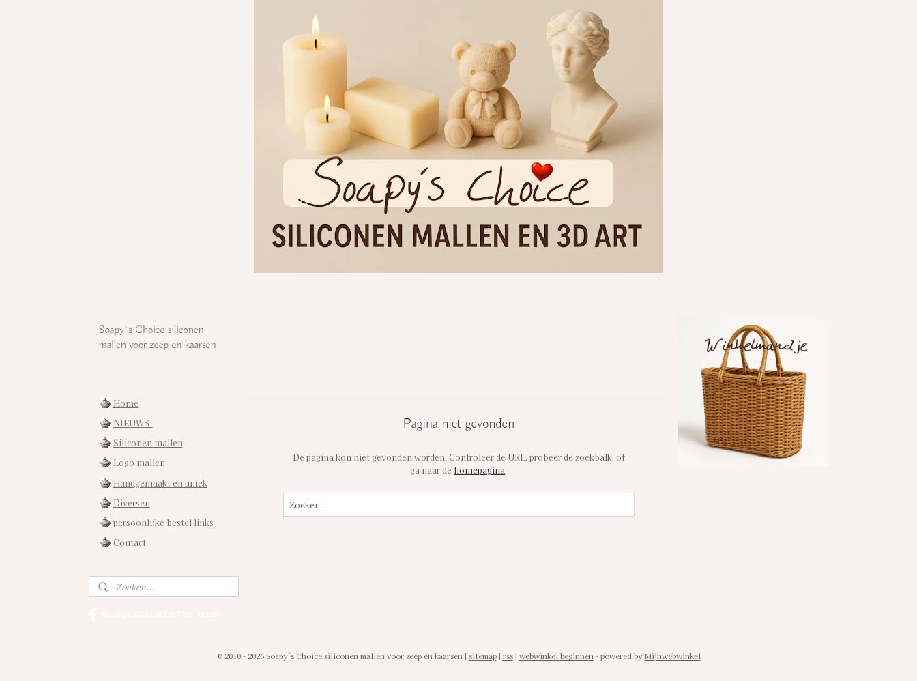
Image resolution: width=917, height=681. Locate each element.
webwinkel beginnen (556, 655)
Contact (129, 542)
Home (126, 403)
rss (508, 655)
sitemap (483, 655)
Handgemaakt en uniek (160, 483)
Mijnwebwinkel (673, 655)
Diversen (131, 502)
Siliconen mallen (148, 442)
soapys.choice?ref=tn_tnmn (154, 615)
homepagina (479, 470)
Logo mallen (139, 462)
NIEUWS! (133, 423)
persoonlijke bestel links (163, 522)
